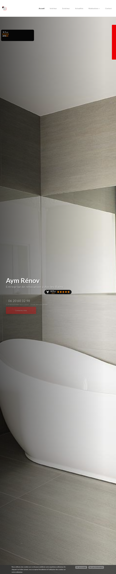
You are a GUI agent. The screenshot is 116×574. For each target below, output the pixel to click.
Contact (109, 8)
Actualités (82, 8)
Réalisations (95, 8)
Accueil (47, 8)
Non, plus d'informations (96, 567)
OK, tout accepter (81, 567)
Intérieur (58, 8)
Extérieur (69, 8)
